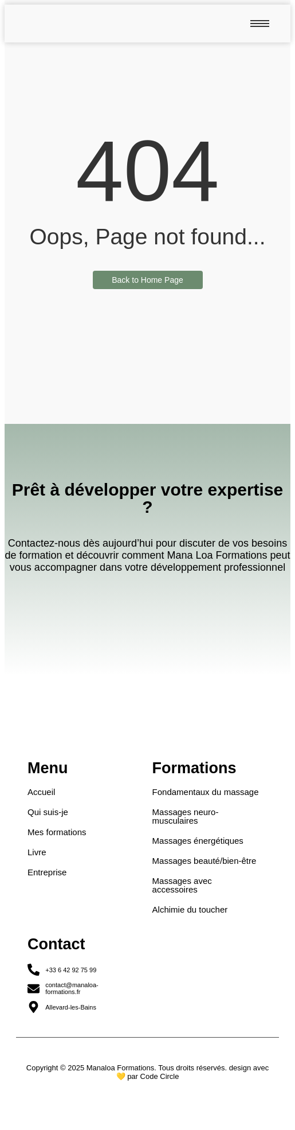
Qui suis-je (47, 812)
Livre (36, 852)
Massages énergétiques (197, 840)
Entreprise (46, 872)
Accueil (41, 792)
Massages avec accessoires (182, 885)
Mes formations (56, 832)
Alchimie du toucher (190, 909)
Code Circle (159, 1076)
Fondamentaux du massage (205, 792)
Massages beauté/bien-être (204, 861)
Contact (56, 944)
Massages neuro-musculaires (185, 816)
